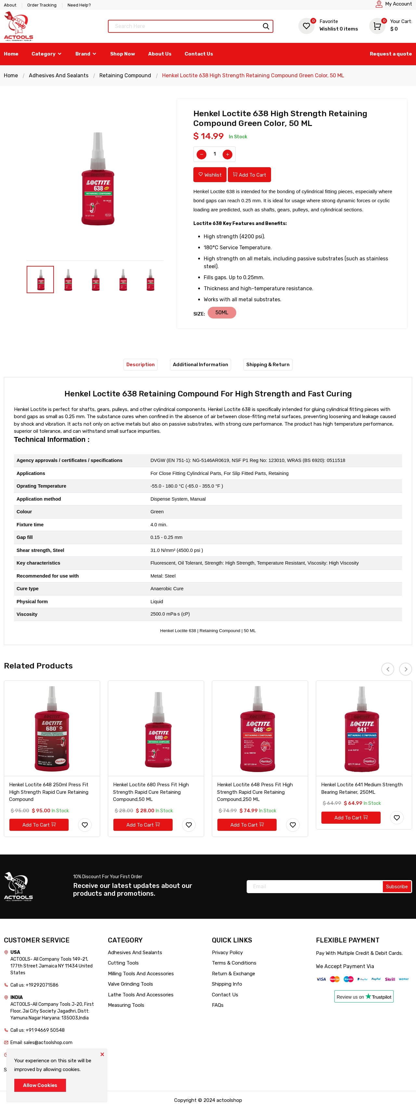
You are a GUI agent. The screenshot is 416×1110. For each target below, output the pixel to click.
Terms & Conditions (234, 963)
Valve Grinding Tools (130, 984)
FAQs (218, 1005)
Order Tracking (42, 5)
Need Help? (79, 5)
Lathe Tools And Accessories (141, 995)
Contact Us (199, 54)
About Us (160, 54)
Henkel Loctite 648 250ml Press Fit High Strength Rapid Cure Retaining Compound (49, 792)
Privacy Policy (227, 953)
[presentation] (387, 669)
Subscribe (397, 887)
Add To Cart (249, 175)
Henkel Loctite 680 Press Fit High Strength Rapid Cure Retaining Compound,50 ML (151, 792)
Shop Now (122, 54)
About (10, 5)
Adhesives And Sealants (58, 75)
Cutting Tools (123, 963)
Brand (86, 54)
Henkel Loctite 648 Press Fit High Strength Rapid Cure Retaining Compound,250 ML (255, 792)
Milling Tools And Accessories (141, 974)
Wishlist (328, 25)
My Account (398, 4)
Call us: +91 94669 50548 (37, 1030)
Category (47, 54)
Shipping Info (227, 984)
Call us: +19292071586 (34, 985)
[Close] (102, 1054)
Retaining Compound (125, 75)
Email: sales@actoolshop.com (41, 1043)
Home (11, 54)
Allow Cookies (40, 1085)
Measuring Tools (126, 1005)
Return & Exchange (233, 974)
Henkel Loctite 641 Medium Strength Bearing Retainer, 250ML (362, 788)
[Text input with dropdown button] (190, 26)
